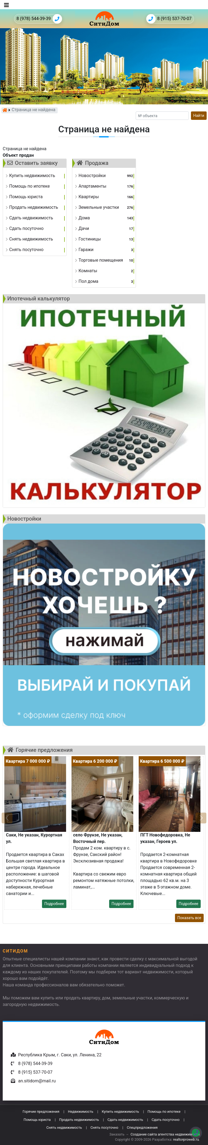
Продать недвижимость (79, 1120)
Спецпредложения (142, 1127)
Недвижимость (80, 1111)
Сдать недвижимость (125, 1120)
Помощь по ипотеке (164, 1111)
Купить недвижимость (120, 1111)
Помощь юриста (37, 1120)
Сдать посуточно (166, 1120)
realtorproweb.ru (186, 1139)
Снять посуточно (104, 1127)
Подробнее (54, 904)
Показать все (189, 918)
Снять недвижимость (64, 1127)
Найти (198, 115)
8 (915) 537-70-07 (169, 19)
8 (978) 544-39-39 (39, 19)
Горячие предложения (40, 1111)
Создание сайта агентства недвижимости (165, 1134)
